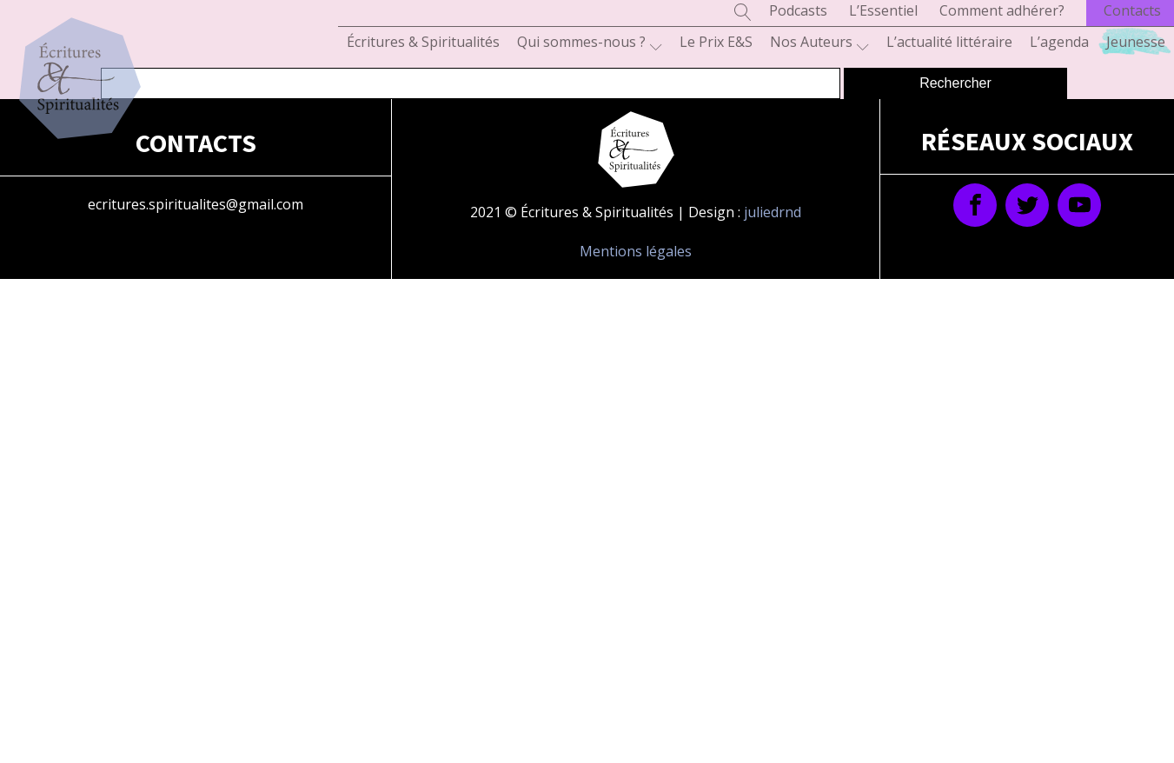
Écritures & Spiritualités (423, 41)
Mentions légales (636, 251)
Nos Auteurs (819, 42)
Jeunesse (1135, 41)
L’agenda (1059, 41)
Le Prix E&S (716, 41)
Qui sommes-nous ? (589, 42)
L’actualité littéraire (949, 41)
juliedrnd (772, 212)
